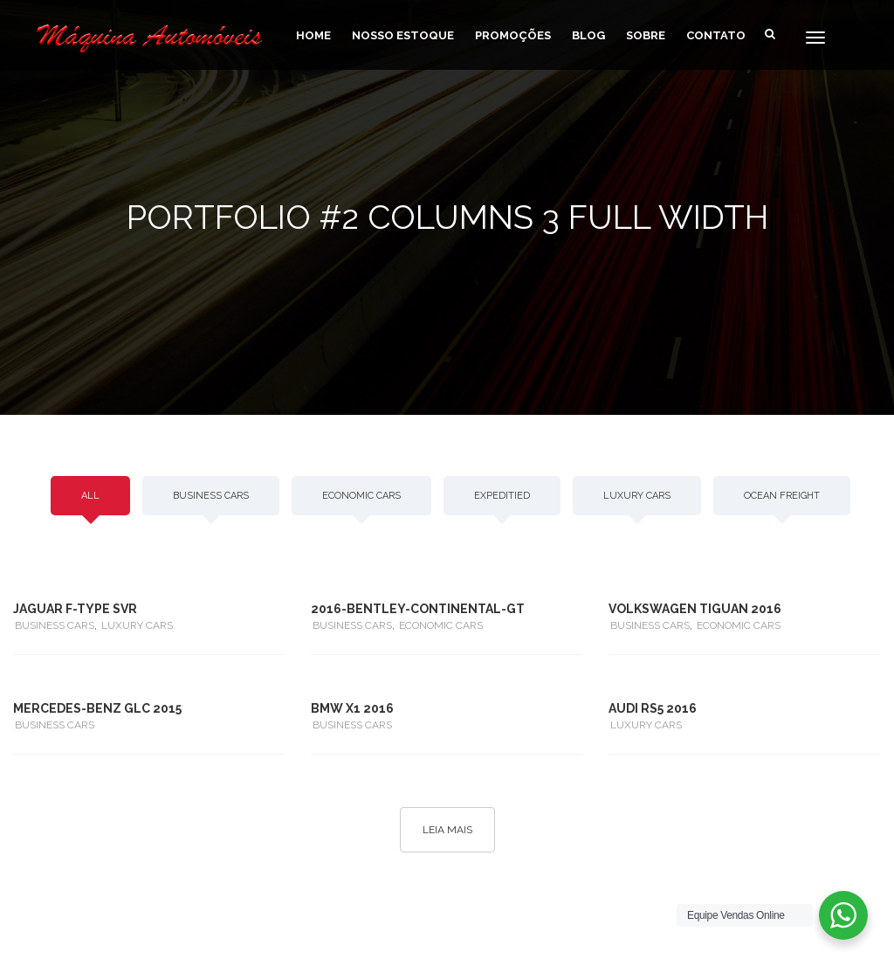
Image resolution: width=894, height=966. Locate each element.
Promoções (513, 35)
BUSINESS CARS (211, 495)
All (90, 495)
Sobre (645, 35)
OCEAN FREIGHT (782, 495)
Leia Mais (447, 830)
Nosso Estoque (403, 35)
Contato (716, 35)
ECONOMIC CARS (361, 495)
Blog (588, 35)
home (313, 35)
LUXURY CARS (636, 495)
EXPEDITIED (502, 495)
